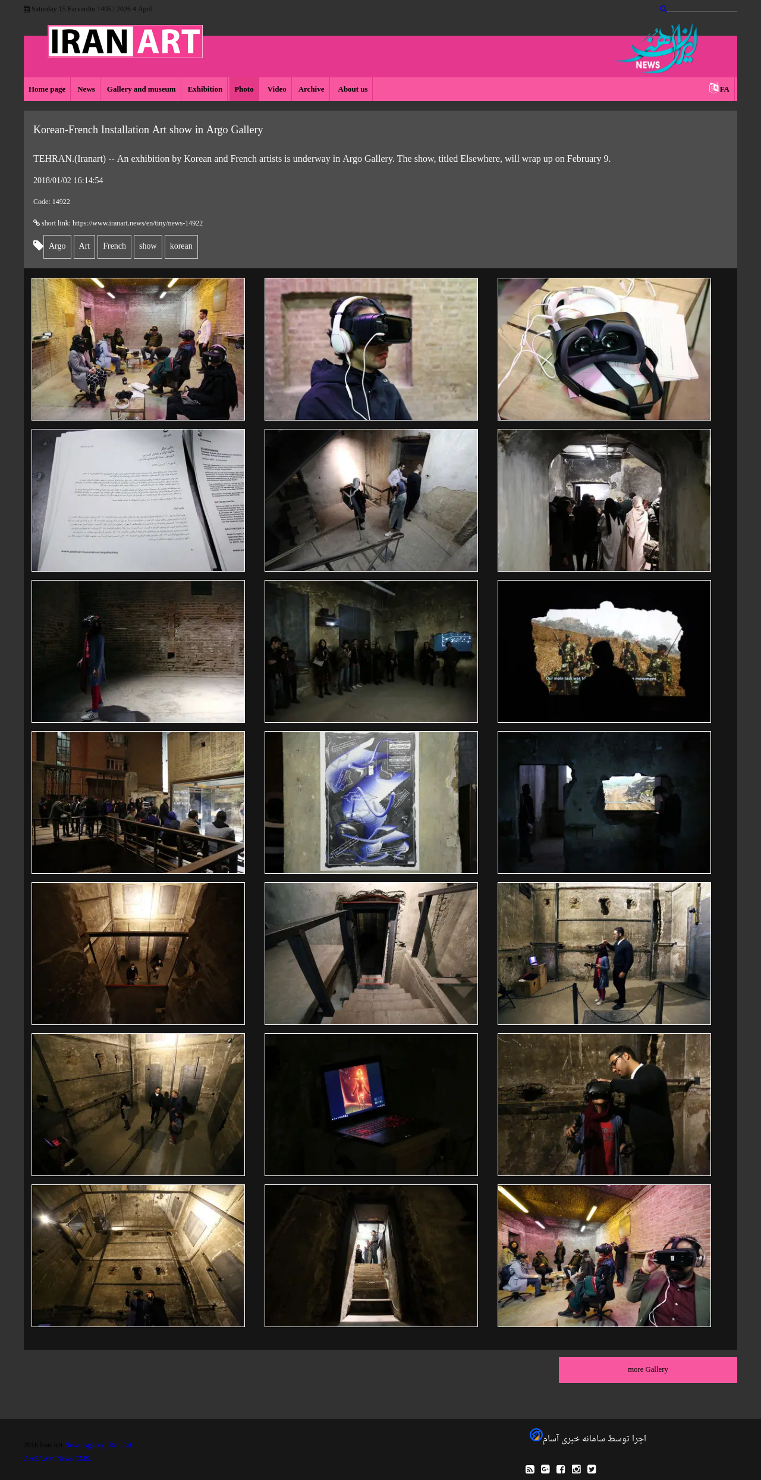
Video (276, 89)
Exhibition (205, 89)
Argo (57, 247)
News (86, 89)
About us (352, 89)
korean (181, 247)
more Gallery (648, 1370)
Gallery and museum (141, 89)
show (148, 247)
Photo (244, 89)
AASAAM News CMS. (58, 1459)
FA (724, 89)
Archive (311, 89)
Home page (47, 89)
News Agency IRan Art (97, 1445)
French (114, 247)
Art (84, 247)
